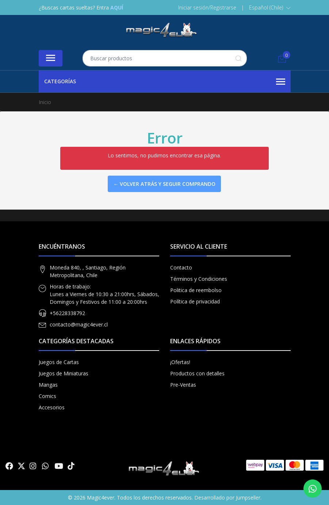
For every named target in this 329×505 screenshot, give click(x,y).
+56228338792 (67, 313)
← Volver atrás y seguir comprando (164, 183)
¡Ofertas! (180, 362)
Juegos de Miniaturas (63, 373)
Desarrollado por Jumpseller (227, 497)
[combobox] (165, 58)
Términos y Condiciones (198, 278)
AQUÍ (116, 7)
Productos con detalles (197, 373)
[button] (270, 7)
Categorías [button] (164, 82)
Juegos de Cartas (59, 362)
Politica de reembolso (196, 290)
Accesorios (52, 407)
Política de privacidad (195, 301)
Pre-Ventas (183, 384)
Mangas (48, 384)
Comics (47, 396)
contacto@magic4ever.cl (79, 324)
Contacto (181, 267)
